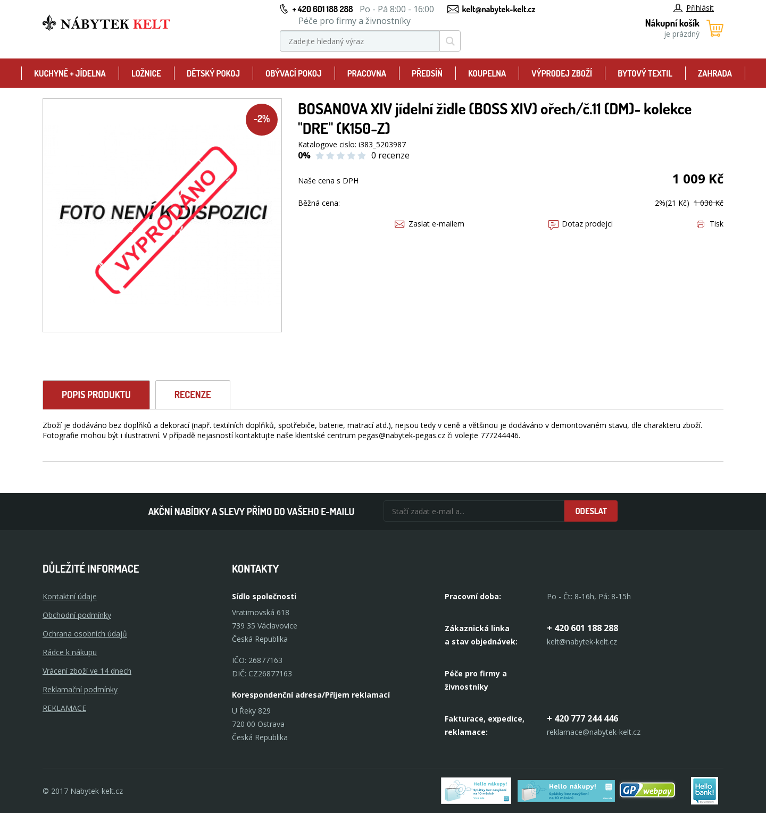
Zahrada (715, 73)
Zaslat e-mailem (429, 224)
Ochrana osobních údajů (85, 633)
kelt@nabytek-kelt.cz (499, 9)
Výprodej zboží (561, 73)
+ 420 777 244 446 (582, 718)
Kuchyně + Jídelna (70, 73)
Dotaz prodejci (580, 224)
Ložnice (146, 73)
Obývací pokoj (293, 73)
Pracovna (366, 73)
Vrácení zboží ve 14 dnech (87, 671)
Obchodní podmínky (77, 615)
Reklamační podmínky (80, 689)
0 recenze (390, 155)
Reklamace (64, 708)
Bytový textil (645, 73)
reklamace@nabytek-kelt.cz (593, 732)
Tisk (710, 224)
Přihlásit (693, 8)
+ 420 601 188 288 (322, 9)
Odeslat (591, 511)
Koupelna (487, 73)
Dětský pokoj (213, 73)
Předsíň (427, 73)
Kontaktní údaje (70, 596)
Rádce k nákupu (70, 652)
